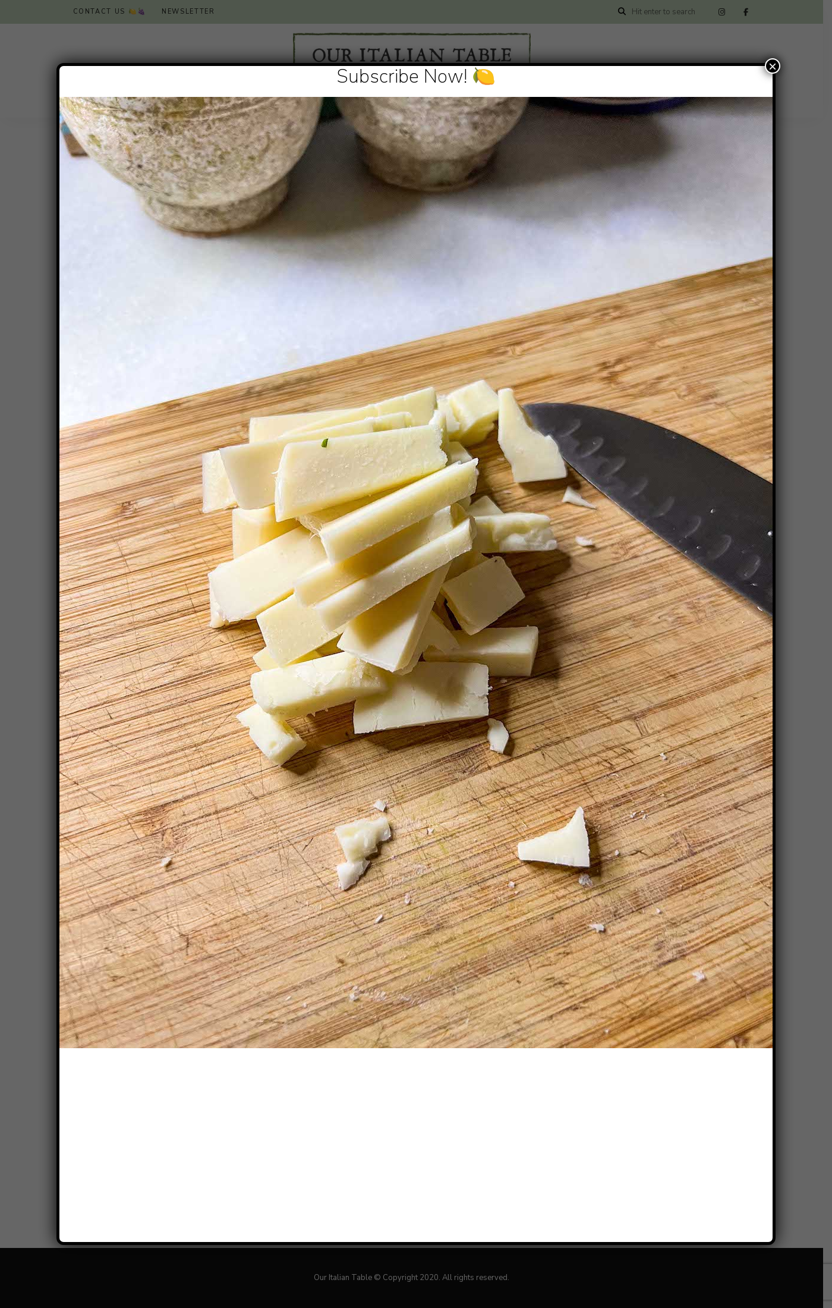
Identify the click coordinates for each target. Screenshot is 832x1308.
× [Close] (772, 66)
